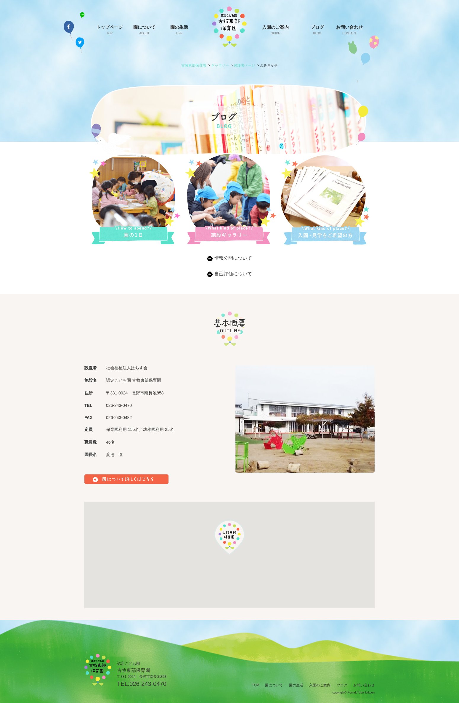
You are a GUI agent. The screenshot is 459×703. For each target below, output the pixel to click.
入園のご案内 (275, 30)
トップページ (109, 30)
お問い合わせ (349, 30)
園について (144, 30)
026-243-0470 (147, 683)
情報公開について (233, 258)
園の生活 (179, 30)
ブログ (317, 30)
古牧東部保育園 (193, 65)
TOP (255, 685)
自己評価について (233, 273)
